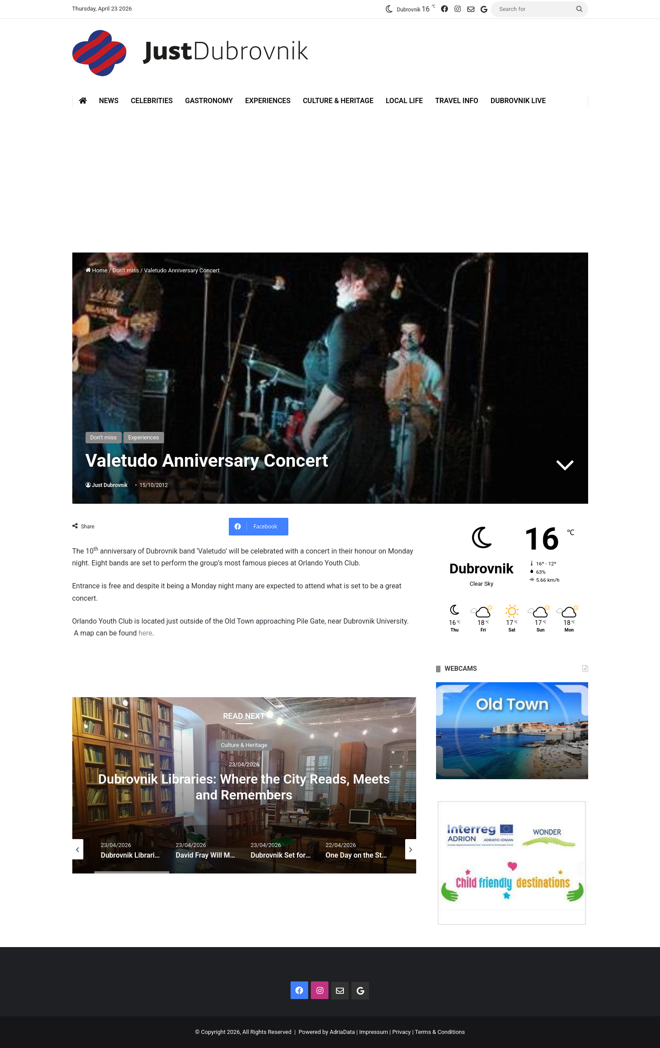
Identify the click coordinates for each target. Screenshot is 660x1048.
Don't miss (125, 270)
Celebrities (152, 101)
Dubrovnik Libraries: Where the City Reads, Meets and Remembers (244, 786)
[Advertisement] (330, 173)
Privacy (401, 1032)
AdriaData (342, 1032)
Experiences (268, 101)
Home (97, 270)
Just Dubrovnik (110, 485)
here (145, 633)
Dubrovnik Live (518, 101)
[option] (244, 785)
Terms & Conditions (440, 1032)
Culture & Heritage (338, 101)
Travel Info (456, 101)
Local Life (404, 101)
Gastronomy (209, 101)
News (109, 101)
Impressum (373, 1032)
